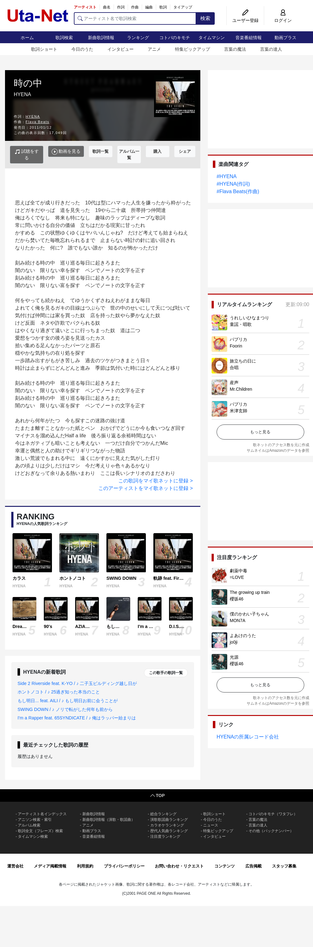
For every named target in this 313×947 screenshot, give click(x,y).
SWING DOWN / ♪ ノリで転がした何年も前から (65, 709)
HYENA (33, 116)
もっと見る (260, 432)
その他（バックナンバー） (271, 831)
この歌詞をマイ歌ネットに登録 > (155, 480)
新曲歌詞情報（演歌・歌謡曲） (108, 819)
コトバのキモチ (174, 37)
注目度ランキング (165, 836)
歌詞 (163, 7)
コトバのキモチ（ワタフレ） (273, 814)
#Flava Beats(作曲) (238, 191)
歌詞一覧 (100, 151)
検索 (205, 18)
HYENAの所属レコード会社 (248, 736)
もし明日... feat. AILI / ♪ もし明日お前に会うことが (68, 700)
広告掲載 (253, 866)
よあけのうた (243, 635)
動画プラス (285, 37)
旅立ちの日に (243, 360)
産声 (234, 382)
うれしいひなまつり (249, 317)
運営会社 (15, 866)
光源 (234, 657)
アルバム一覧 (129, 154)
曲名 (106, 7)
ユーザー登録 (245, 20)
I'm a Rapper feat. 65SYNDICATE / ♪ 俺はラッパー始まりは (77, 717)
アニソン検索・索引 (35, 819)
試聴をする (26, 154)
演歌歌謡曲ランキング (169, 819)
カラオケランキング (167, 825)
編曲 (149, 7)
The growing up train (250, 592)
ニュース (210, 825)
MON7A (237, 620)
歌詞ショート (44, 49)
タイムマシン (211, 37)
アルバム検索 (29, 825)
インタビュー (120, 49)
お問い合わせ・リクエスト (179, 866)
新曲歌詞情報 (101, 37)
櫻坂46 (237, 598)
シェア (185, 151)
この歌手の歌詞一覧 (166, 673)
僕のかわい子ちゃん (249, 613)
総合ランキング (163, 814)
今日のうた (82, 49)
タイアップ (182, 7)
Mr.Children (241, 389)
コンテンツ (224, 866)
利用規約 (85, 866)
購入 (157, 151)
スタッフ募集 (284, 866)
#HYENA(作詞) (233, 184)
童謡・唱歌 (241, 324)
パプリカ (238, 339)
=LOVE (237, 577)
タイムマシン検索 (33, 836)
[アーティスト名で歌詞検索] (135, 18)
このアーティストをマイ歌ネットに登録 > (145, 488)
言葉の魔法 (235, 49)
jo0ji (234, 642)
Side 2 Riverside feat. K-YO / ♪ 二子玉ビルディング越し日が (77, 683)
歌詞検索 (64, 37)
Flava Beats (37, 122)
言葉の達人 (271, 49)
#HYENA (227, 176)
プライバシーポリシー (124, 866)
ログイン (283, 20)
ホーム (27, 37)
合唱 (234, 367)
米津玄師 (238, 410)
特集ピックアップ (192, 49)
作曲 (135, 7)
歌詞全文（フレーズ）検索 (40, 831)
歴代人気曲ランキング (169, 831)
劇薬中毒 (238, 570)
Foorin (236, 345)
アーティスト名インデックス (42, 814)
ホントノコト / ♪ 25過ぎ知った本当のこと (59, 691)
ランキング (138, 37)
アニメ (154, 49)
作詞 (121, 7)
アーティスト (85, 7)
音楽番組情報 (248, 37)
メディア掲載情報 (50, 866)
